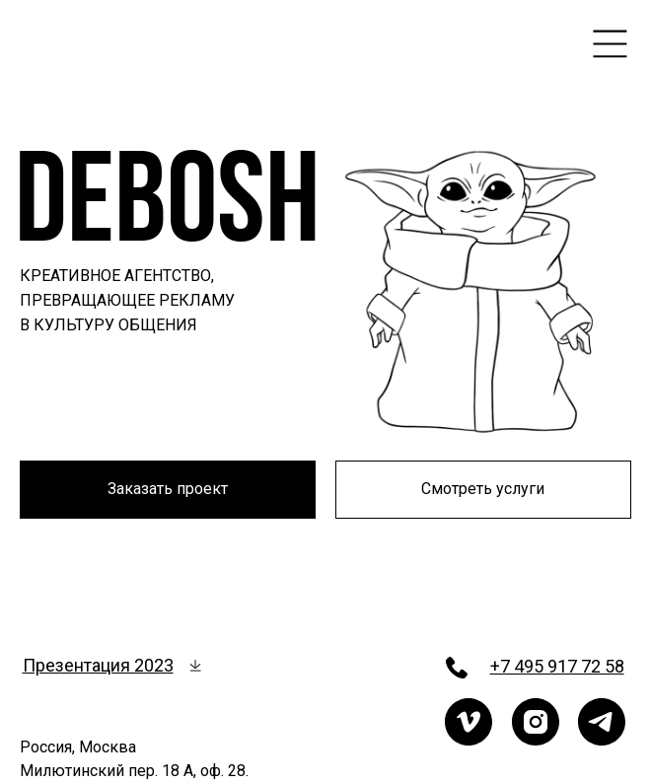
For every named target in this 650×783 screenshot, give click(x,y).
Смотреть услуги (482, 488)
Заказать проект (168, 488)
